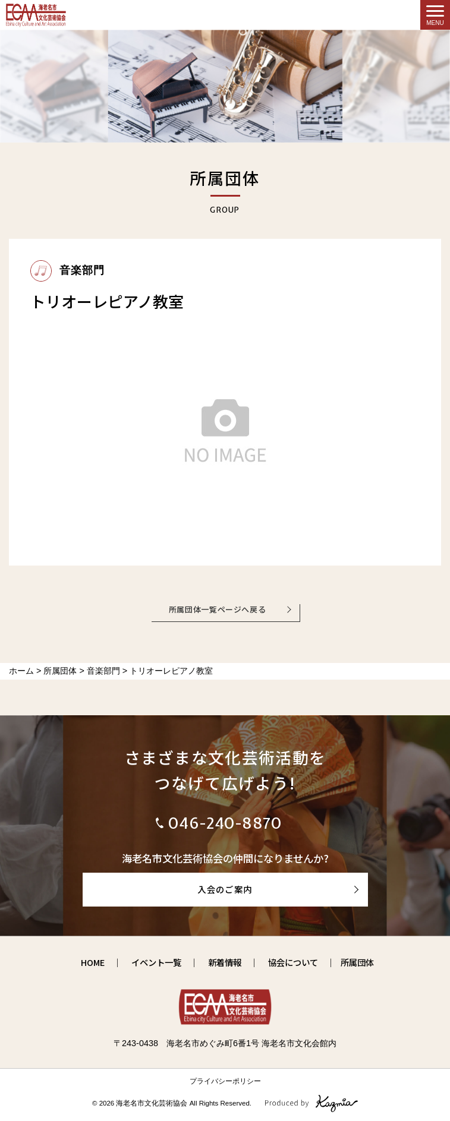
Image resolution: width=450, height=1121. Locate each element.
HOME (93, 962)
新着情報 (224, 962)
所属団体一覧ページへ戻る (217, 609)
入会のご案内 (225, 889)
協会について (293, 962)
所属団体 (357, 962)
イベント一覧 (156, 962)
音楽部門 (67, 270)
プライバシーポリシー (225, 1081)
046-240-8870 (225, 823)
